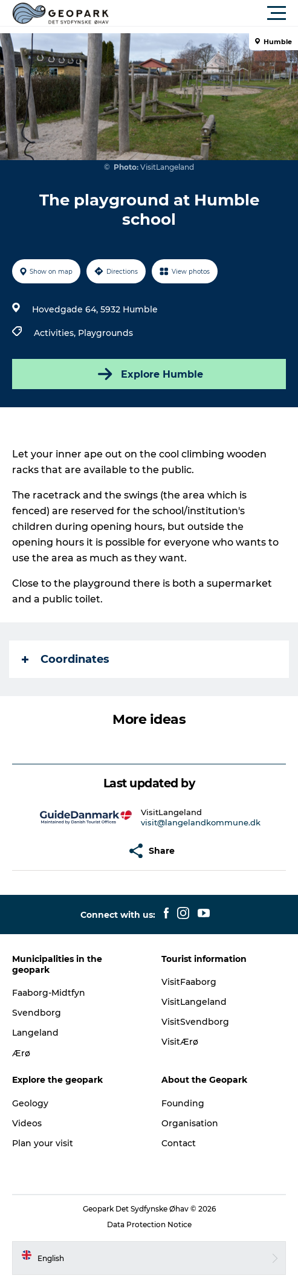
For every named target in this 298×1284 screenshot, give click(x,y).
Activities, (56, 332)
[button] (203, 13)
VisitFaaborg (188, 981)
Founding (182, 1103)
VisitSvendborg (195, 1021)
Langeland (35, 1032)
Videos (27, 1123)
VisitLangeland (194, 1001)
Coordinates (65, 659)
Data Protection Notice (149, 1224)
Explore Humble (149, 374)
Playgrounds (105, 332)
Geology (30, 1103)
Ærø (21, 1053)
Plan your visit (42, 1143)
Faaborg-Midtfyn (48, 992)
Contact (178, 1143)
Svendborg (36, 1012)
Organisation (189, 1123)
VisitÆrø (179, 1041)
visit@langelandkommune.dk (201, 822)
